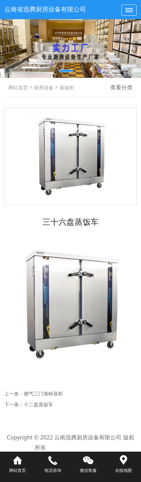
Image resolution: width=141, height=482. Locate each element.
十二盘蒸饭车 (38, 404)
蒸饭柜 (66, 87)
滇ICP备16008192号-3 (78, 447)
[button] (66, 70)
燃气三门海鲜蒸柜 (43, 393)
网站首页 (18, 87)
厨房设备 (43, 87)
